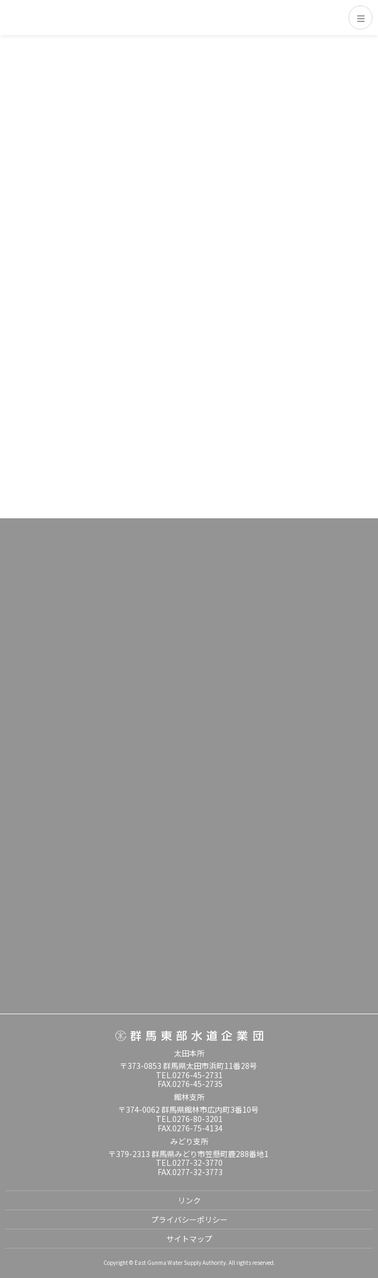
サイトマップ (189, 1238)
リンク (189, 1200)
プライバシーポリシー (189, 1219)
